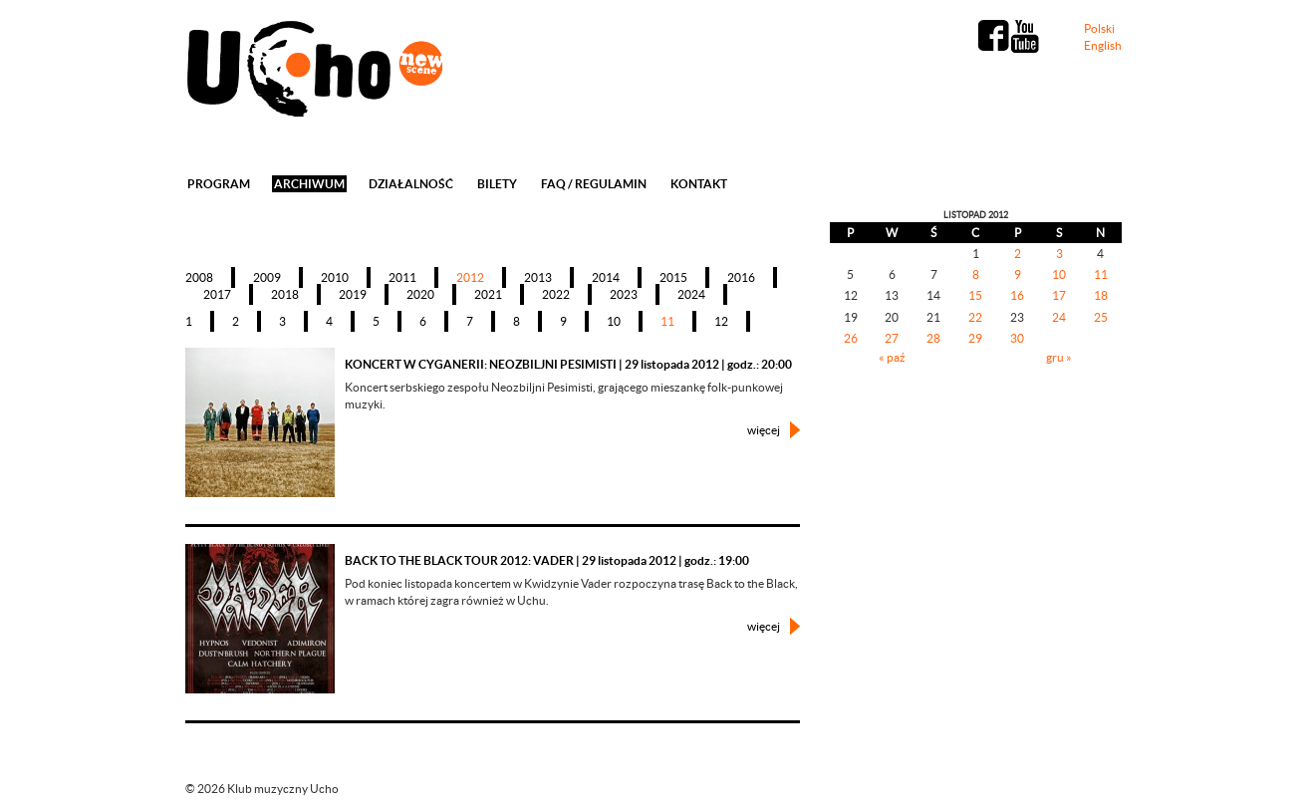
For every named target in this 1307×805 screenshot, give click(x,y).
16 (1017, 295)
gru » (1059, 357)
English (1103, 45)
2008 (199, 277)
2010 (335, 277)
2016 (741, 277)
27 (892, 338)
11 (667, 321)
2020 (420, 294)
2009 (267, 277)
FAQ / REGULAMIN (594, 183)
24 (1059, 317)
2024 (691, 294)
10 (614, 321)
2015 (673, 277)
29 (975, 338)
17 (1059, 295)
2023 (624, 294)
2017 (217, 294)
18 (1101, 295)
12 (721, 321)
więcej (763, 429)
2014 (606, 277)
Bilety (497, 183)
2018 (285, 294)
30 (1017, 338)
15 (975, 295)
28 (933, 338)
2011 (402, 277)
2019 (353, 294)
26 (851, 338)
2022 (556, 294)
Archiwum (309, 183)
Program (218, 183)
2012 (470, 277)
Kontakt (698, 183)
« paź (892, 357)
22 (975, 317)
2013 (538, 277)
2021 (488, 294)
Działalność (411, 183)
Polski (1099, 28)
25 (1101, 317)
